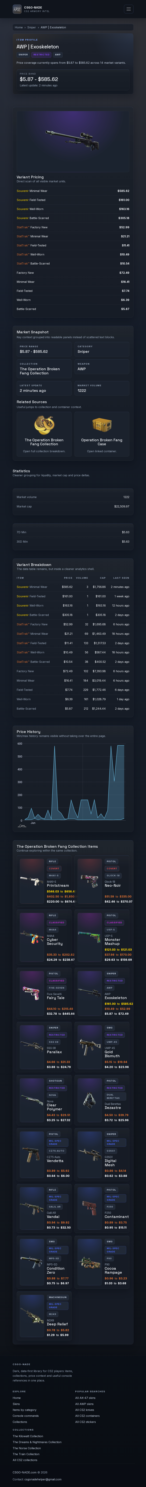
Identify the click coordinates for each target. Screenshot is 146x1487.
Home (19, 27)
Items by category (24, 1410)
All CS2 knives (84, 1410)
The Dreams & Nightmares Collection (37, 1442)
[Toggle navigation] (128, 9)
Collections (20, 1422)
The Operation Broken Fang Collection (40, 371)
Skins (16, 1404)
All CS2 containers (87, 1416)
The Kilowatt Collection (28, 1436)
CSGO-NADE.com (24, 1472)
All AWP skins (84, 1404)
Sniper (31, 27)
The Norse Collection (27, 1448)
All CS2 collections (25, 1460)
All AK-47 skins (85, 1398)
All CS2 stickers (85, 1422)
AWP (82, 369)
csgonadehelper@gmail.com (42, 1479)
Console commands (26, 1416)
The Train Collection (26, 1454)
